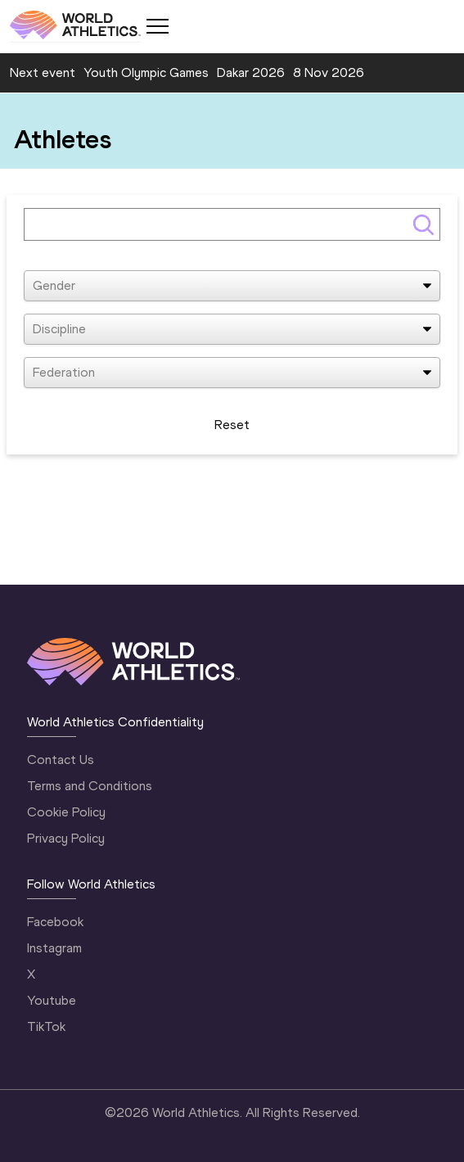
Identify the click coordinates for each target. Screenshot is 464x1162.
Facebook (55, 921)
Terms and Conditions (89, 786)
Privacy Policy (66, 838)
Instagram (54, 948)
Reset (232, 424)
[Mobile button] (157, 26)
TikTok (46, 1026)
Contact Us (60, 759)
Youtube (51, 1000)
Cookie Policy (66, 812)
